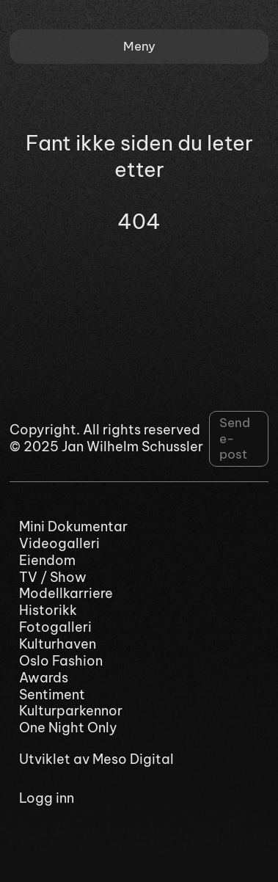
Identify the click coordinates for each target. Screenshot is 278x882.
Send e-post (234, 438)
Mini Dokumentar (73, 527)
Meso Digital (133, 759)
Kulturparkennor (70, 711)
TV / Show (53, 577)
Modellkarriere (66, 594)
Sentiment (52, 695)
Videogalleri (59, 544)
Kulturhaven (57, 644)
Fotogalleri (55, 627)
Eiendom (47, 561)
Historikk (48, 610)
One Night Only (68, 728)
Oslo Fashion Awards (61, 669)
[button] (139, 46)
